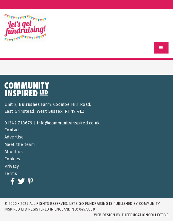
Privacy (11, 166)
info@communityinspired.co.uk (68, 123)
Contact (12, 129)
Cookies (12, 158)
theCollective (145, 215)
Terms (10, 173)
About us (13, 151)
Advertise (14, 137)
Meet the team (19, 144)
